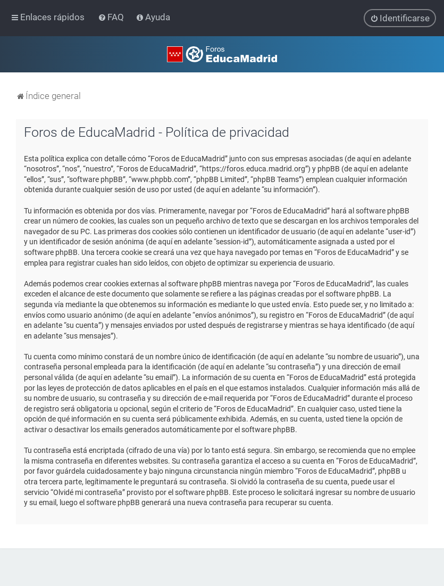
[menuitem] (112, 17)
